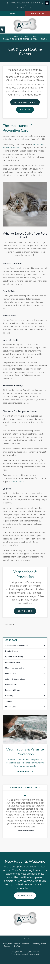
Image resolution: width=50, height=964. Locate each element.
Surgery (8, 701)
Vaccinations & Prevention (16, 645)
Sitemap (7, 946)
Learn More (25, 611)
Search (43, 944)
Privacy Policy (8, 944)
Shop (12, 13)
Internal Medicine (12, 662)
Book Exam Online (25, 102)
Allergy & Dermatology (15, 679)
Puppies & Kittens (12, 690)
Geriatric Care (11, 684)
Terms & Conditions (21, 944)
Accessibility (35, 944)
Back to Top (15, 946)
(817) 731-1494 (25, 8)
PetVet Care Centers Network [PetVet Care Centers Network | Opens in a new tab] (28, 954)
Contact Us (25, 895)
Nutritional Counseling (14, 668)
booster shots (17, 481)
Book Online (37, 13)
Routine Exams (11, 651)
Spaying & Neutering (14, 657)
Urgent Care (10, 707)
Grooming (9, 695)
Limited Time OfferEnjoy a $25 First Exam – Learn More (24, 37)
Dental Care (10, 673)
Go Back (10, 624)
